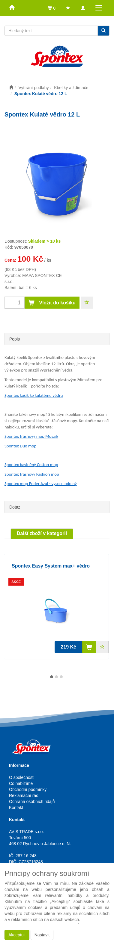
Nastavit (42, 934)
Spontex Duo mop (20, 446)
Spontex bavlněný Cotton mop (31, 464)
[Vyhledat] (104, 31)
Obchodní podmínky (27, 789)
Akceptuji (17, 934)
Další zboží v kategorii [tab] (42, 533)
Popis (14, 339)
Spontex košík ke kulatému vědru (33, 395)
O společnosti (21, 777)
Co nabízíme (21, 783)
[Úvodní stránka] (11, 87)
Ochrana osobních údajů (32, 801)
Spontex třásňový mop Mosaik (31, 436)
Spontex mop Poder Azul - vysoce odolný (40, 483)
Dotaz (14, 507)
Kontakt (16, 807)
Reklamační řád (23, 795)
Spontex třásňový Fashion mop (31, 474)
